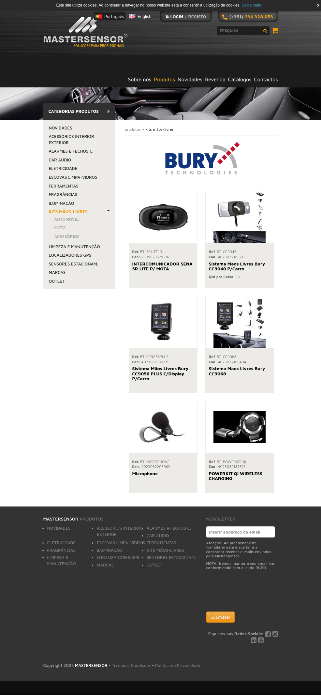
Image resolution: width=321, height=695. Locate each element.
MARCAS (57, 272)
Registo (197, 16)
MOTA (60, 227)
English (145, 16)
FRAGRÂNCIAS (63, 194)
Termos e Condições (131, 665)
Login (176, 16)
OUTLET (57, 281)
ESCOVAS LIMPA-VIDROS (73, 177)
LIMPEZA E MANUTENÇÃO (74, 246)
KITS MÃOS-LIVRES (68, 211)
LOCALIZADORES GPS (70, 255)
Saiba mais (251, 5)
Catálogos (240, 79)
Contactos (266, 79)
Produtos (164, 79)
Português (114, 16)
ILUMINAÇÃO (61, 203)
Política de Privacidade (177, 665)
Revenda (215, 79)
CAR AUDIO (60, 159)
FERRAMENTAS (64, 186)
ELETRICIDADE (63, 168)
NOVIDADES (60, 127)
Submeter (221, 617)
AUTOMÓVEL (67, 219)
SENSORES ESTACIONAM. (73, 263)
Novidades (190, 79)
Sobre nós (139, 79)
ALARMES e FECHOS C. (71, 151)
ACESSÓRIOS (67, 236)
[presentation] (255, 592)
